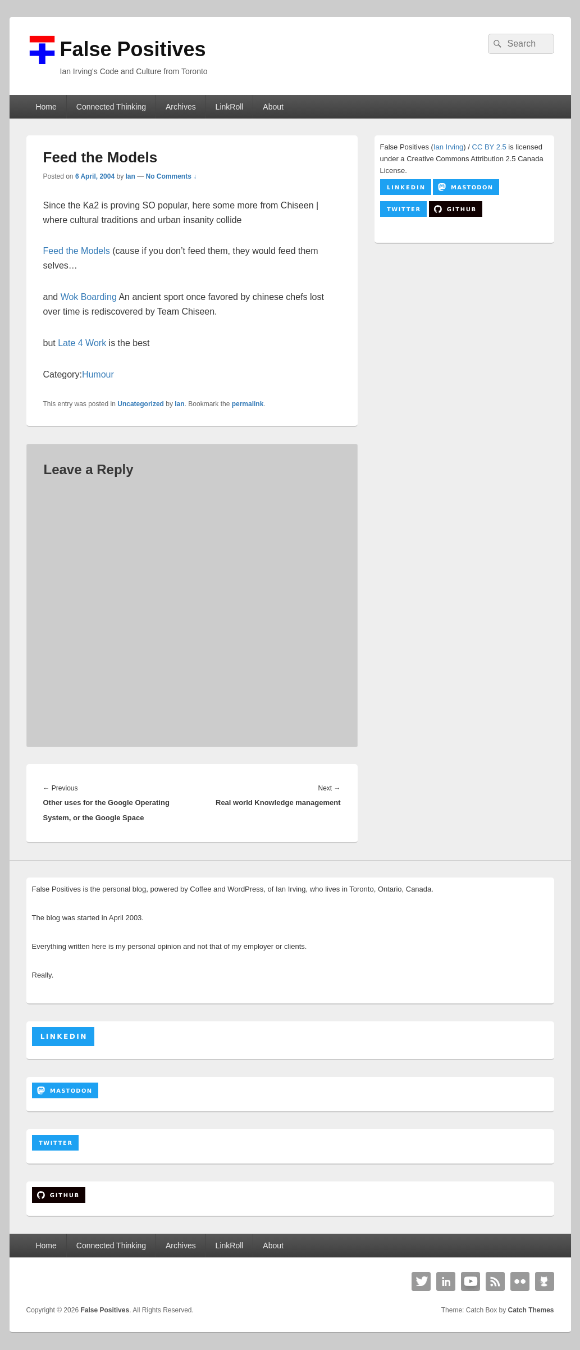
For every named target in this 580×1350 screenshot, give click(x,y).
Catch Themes (531, 1310)
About (273, 106)
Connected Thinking (111, 106)
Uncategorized (140, 404)
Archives (181, 106)
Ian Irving (448, 147)
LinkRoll (230, 106)
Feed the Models (76, 251)
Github (544, 1281)
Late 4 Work (82, 343)
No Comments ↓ (171, 176)
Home (45, 106)
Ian (130, 176)
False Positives (133, 49)
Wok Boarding (89, 297)
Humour (98, 374)
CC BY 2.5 (489, 147)
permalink (248, 404)
